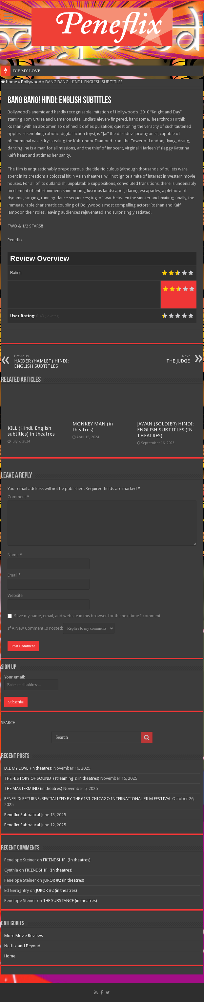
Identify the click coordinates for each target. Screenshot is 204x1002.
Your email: (14, 677)
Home (9, 81)
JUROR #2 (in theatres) (63, 880)
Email (14, 575)
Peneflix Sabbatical (22, 814)
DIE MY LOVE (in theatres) (28, 768)
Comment (18, 496)
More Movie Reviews (23, 935)
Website (15, 595)
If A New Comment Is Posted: (61, 628)
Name (15, 554)
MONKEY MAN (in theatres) (92, 427)
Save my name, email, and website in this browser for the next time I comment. (87, 615)
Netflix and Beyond (22, 945)
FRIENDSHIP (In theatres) (67, 859)
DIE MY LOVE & (29, 70)
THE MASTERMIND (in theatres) (33, 788)
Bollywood (31, 81)
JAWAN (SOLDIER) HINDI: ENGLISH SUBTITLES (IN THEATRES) (165, 430)
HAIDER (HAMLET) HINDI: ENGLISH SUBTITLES (47, 361)
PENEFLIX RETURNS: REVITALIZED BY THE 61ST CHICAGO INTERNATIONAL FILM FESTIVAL (87, 798)
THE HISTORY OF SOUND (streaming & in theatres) (51, 778)
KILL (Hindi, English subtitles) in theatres (31, 431)
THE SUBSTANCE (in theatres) (70, 900)
